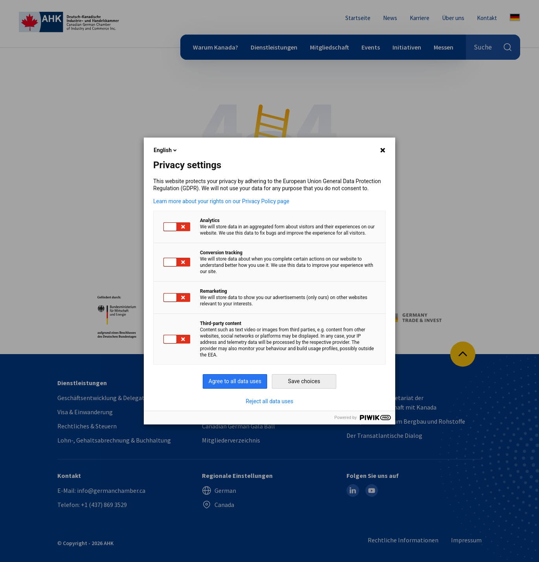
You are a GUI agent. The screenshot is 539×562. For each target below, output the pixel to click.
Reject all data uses (269, 401)
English (166, 150)
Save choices (304, 381)
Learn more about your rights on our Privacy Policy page (221, 201)
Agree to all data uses (235, 381)
